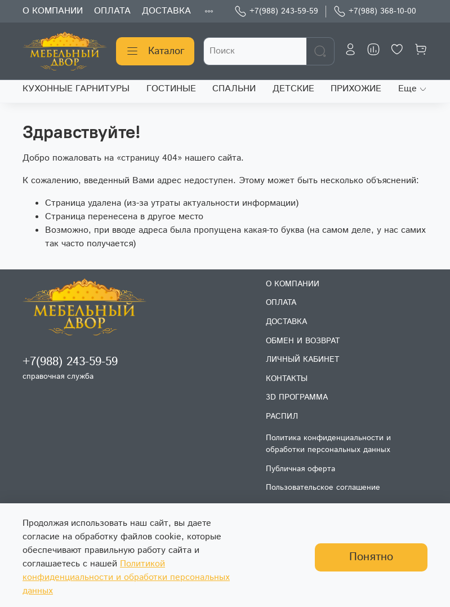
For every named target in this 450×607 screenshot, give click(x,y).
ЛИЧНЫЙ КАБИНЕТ (302, 359)
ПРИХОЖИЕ (356, 88)
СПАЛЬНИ (234, 88)
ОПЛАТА (112, 11)
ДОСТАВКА (166, 11)
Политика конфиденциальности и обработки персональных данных (328, 444)
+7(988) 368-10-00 (374, 11)
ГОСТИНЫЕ (171, 88)
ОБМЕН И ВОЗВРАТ (303, 341)
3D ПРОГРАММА (297, 397)
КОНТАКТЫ (287, 378)
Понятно (371, 557)
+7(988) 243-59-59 (276, 11)
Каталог (155, 51)
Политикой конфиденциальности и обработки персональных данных (126, 577)
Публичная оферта (300, 469)
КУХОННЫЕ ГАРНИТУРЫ (76, 88)
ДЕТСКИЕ (293, 88)
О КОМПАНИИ (53, 11)
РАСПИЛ (282, 416)
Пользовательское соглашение (323, 487)
